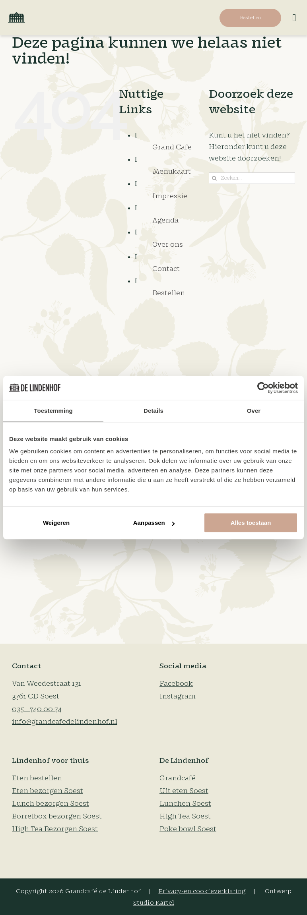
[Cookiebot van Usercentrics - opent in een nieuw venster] (263, 388)
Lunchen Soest (185, 803)
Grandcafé (177, 778)
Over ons (167, 244)
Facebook (176, 683)
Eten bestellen (37, 778)
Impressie (169, 196)
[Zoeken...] (252, 178)
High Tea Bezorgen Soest (55, 829)
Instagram (177, 696)
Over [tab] (254, 410)
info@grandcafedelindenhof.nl (64, 722)
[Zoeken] (214, 178)
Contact (166, 269)
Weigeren (56, 522)
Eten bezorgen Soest (47, 791)
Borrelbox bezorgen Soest (57, 816)
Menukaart (171, 171)
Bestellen (168, 293)
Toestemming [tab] (53, 410)
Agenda (165, 220)
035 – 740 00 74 (37, 709)
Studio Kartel (153, 903)
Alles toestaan (251, 522)
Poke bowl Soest (187, 829)
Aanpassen (154, 522)
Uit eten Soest (183, 791)
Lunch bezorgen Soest (50, 803)
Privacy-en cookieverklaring (202, 891)
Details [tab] (153, 410)
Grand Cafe (172, 147)
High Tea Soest (185, 816)
